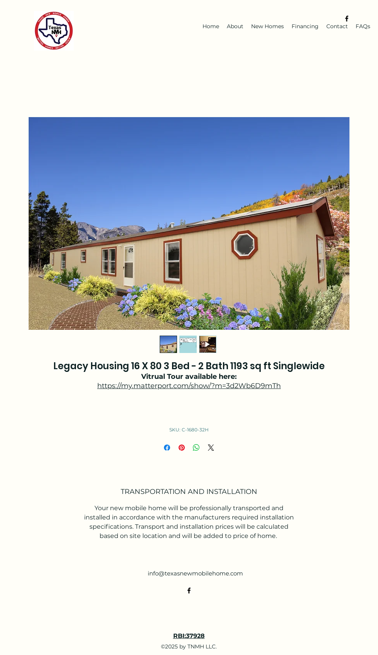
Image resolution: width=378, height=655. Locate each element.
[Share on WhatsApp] (196, 447)
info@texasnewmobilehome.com (195, 573)
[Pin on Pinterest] (181, 447)
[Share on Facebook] (167, 447)
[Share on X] (211, 447)
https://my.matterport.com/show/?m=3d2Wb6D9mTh (189, 386)
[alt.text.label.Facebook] (347, 18)
